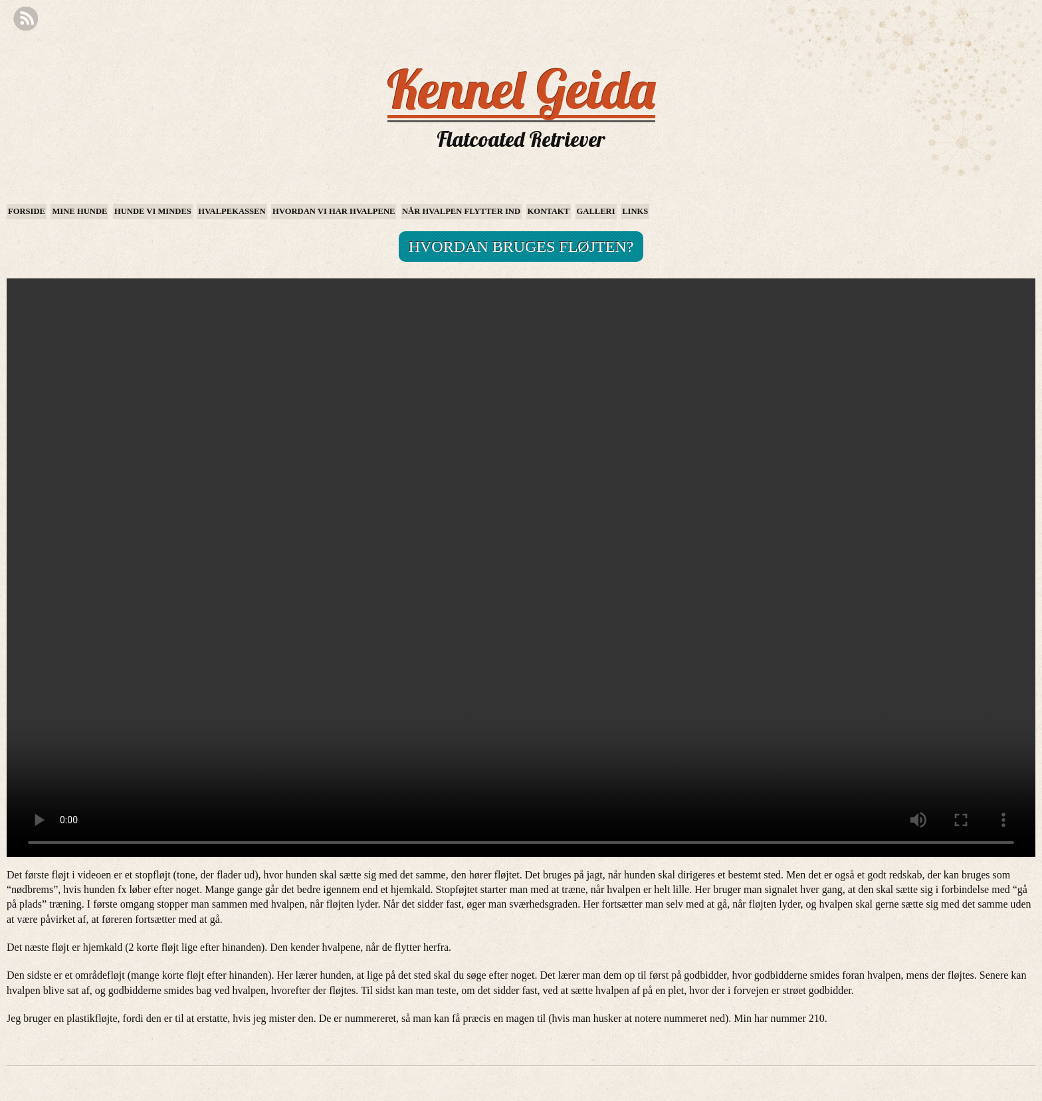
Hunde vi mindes (152, 211)
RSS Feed (25, 19)
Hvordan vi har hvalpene (333, 211)
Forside (26, 211)
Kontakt (549, 211)
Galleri (596, 211)
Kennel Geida (521, 89)
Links (635, 211)
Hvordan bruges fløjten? (521, 246)
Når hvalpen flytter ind (461, 211)
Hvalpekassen (231, 211)
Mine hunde (79, 211)
